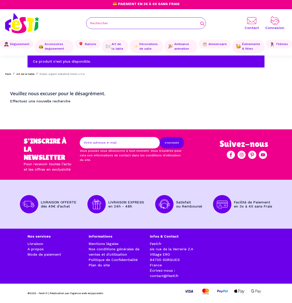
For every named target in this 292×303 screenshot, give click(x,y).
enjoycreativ (95, 293)
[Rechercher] (146, 23)
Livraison (35, 244)
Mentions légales (103, 244)
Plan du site (99, 265)
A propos (36, 249)
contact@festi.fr (164, 276)
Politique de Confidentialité (113, 260)
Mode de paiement (44, 254)
